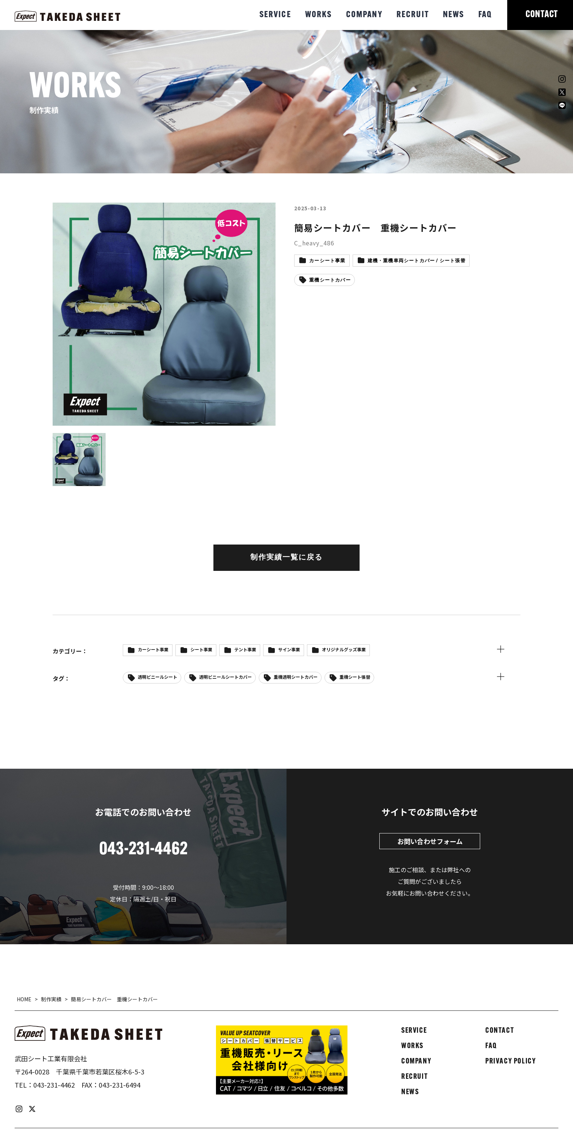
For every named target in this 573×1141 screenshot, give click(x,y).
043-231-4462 (54, 1084)
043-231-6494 (119, 1084)
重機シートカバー (330, 280)
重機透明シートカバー (296, 677)
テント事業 (245, 649)
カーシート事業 (327, 261)
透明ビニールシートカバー (225, 677)
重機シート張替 (354, 677)
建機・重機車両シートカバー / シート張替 (417, 261)
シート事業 (201, 649)
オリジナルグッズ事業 (344, 649)
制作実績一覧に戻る (286, 557)
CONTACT (541, 14)
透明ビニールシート (157, 677)
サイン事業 (289, 649)
